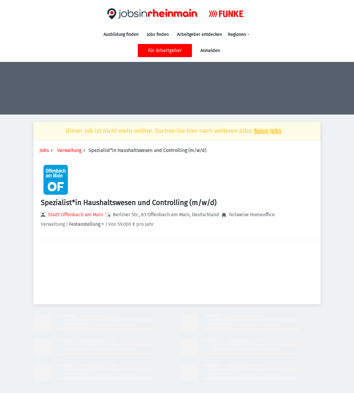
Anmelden (210, 50)
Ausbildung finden (120, 34)
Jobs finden (158, 34)
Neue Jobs (267, 130)
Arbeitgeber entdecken (199, 34)
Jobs (44, 150)
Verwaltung (69, 150)
